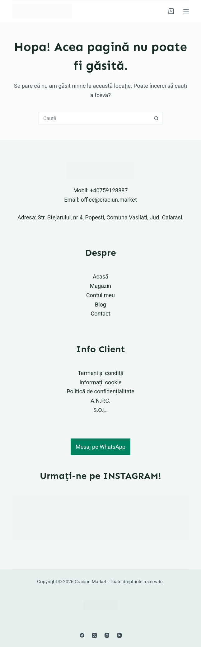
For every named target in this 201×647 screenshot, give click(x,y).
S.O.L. (100, 410)
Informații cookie (100, 382)
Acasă (100, 276)
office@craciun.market (109, 199)
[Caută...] (94, 118)
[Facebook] (82, 635)
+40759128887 (109, 190)
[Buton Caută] (156, 118)
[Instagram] (107, 635)
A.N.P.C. (100, 400)
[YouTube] (119, 635)
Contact (100, 313)
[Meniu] (186, 11)
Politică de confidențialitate (100, 391)
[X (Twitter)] (94, 635)
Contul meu (100, 295)
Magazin (100, 286)
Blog (100, 304)
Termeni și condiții (101, 373)
